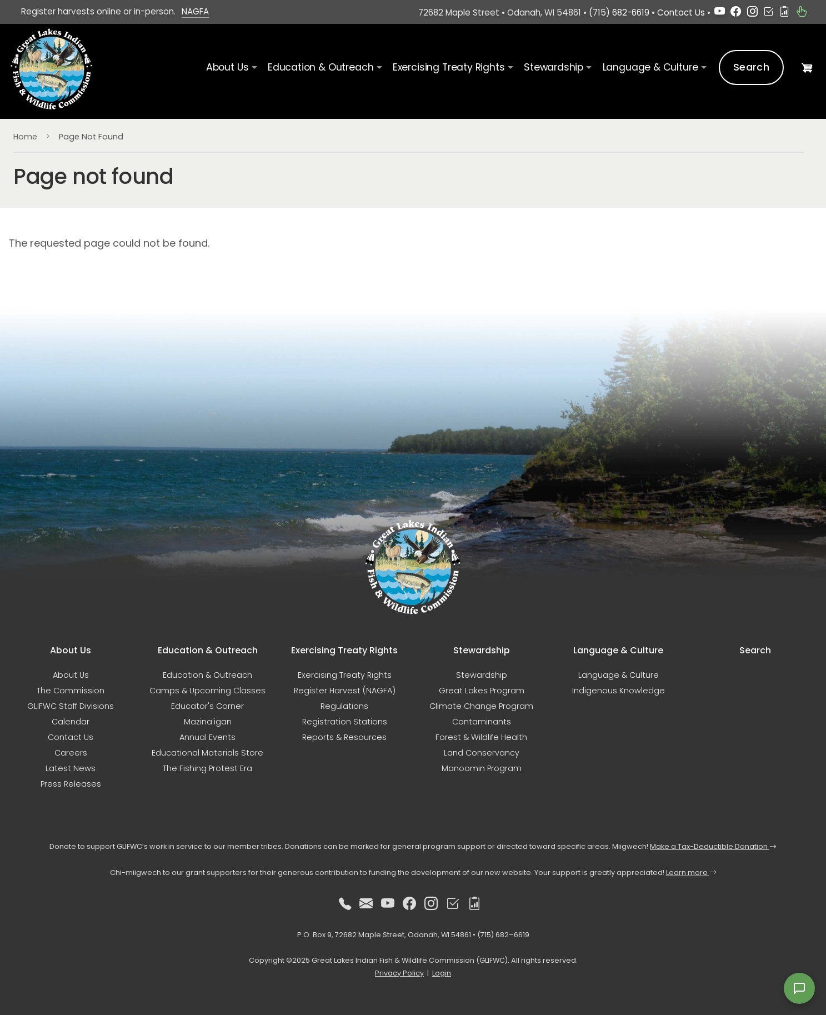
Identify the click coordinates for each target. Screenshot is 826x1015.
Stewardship (481, 675)
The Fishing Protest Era (207, 768)
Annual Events (207, 737)
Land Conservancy (481, 752)
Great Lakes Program (481, 690)
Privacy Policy (399, 973)
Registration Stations (344, 721)
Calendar (70, 721)
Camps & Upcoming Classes (207, 690)
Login (441, 973)
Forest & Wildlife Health (481, 737)
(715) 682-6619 (619, 12)
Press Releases (71, 783)
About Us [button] (227, 67)
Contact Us (681, 12)
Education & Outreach (207, 675)
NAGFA (195, 11)
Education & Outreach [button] (320, 67)
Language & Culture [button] (650, 67)
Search (751, 67)
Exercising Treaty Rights (345, 675)
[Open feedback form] (799, 988)
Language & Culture (618, 675)
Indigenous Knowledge (618, 690)
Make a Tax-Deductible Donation (713, 846)
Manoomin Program (482, 768)
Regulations (344, 706)
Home (25, 136)
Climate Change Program (481, 706)
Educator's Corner (207, 706)
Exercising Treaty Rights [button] (449, 67)
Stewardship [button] (553, 67)
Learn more (691, 872)
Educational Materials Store (207, 752)
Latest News (71, 768)
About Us (71, 675)
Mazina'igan (208, 721)
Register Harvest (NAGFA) (345, 690)
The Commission (70, 690)
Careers (70, 752)
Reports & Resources (344, 737)
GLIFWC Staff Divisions (70, 706)
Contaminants (481, 721)
